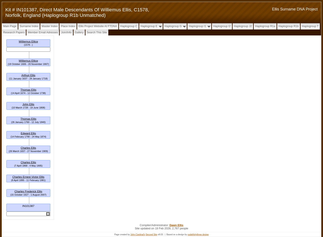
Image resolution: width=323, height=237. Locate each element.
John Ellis (28, 104)
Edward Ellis (28, 133)
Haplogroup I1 (197, 26)
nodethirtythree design (198, 234)
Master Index (50, 26)
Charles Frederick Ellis (28, 191)
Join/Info (66, 32)
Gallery (79, 32)
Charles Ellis (28, 147)
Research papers (14, 32)
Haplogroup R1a (265, 26)
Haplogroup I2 (222, 26)
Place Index (68, 26)
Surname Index (29, 26)
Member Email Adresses (43, 32)
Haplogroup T (310, 26)
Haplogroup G (173, 26)
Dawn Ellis (176, 225)
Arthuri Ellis (28, 75)
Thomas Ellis (28, 89)
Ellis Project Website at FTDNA (97, 26)
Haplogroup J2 (243, 26)
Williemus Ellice (28, 41)
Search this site (97, 32)
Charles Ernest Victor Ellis (28, 176)
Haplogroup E (149, 26)
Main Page (9, 26)
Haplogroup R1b (288, 26)
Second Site (151, 234)
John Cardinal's (137, 234)
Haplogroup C (128, 26)
